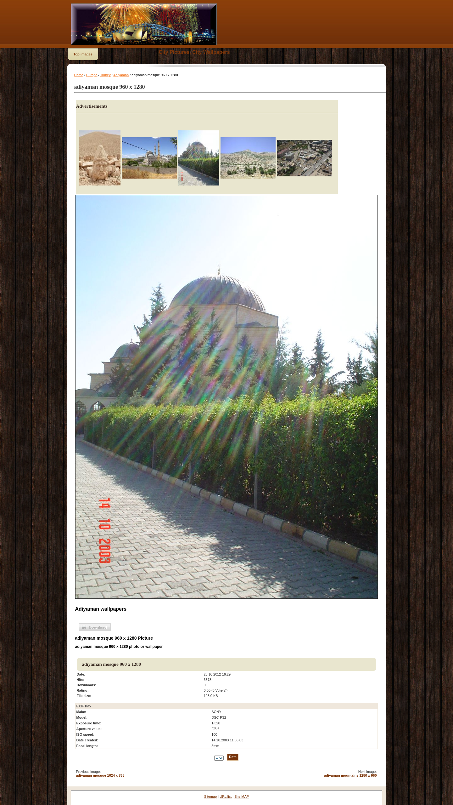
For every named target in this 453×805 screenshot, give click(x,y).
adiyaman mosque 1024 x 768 (100, 775)
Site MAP (241, 796)
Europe (91, 75)
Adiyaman (121, 75)
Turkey (105, 75)
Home (78, 75)
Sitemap (210, 796)
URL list (226, 796)
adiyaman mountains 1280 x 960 (350, 775)
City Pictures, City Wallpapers (194, 52)
